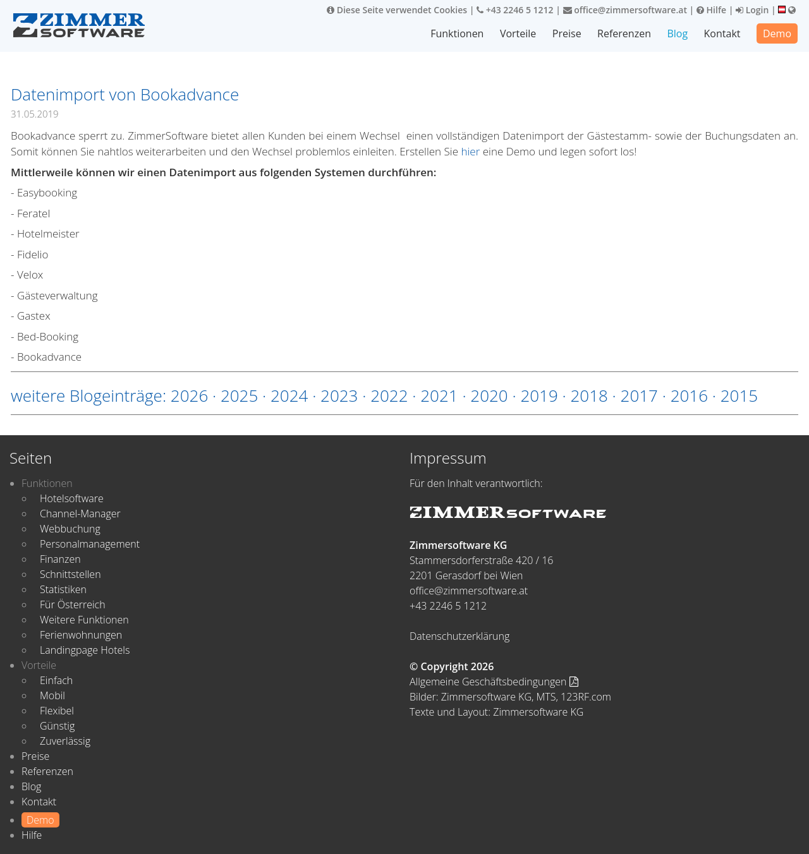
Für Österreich (73, 604)
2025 (239, 395)
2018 (588, 395)
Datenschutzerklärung (459, 636)
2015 (739, 395)
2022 (389, 395)
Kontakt (722, 33)
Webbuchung (70, 529)
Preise (566, 33)
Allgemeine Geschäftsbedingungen (494, 682)
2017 (639, 395)
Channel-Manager (80, 513)
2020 (489, 395)
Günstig (57, 726)
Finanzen (60, 559)
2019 (538, 395)
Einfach (56, 680)
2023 (339, 395)
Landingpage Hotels (85, 650)
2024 (289, 395)
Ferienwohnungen (81, 635)
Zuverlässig (65, 741)
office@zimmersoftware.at (625, 10)
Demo (777, 33)
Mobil (52, 695)
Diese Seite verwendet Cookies (397, 10)
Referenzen (624, 33)
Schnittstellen (70, 574)
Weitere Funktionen (84, 620)
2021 (439, 395)
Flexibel (57, 711)
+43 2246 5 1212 (515, 10)
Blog (677, 33)
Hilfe (711, 10)
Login (752, 10)
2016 (689, 395)
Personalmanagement (90, 544)
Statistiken (63, 589)
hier (470, 151)
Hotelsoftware (72, 498)
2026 (189, 395)
